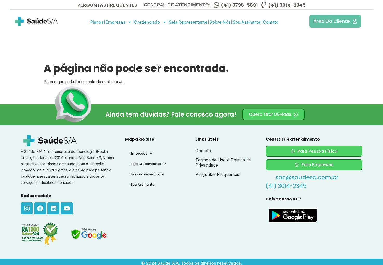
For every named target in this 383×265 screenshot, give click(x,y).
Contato (270, 22)
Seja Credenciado (148, 164)
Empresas (119, 22)
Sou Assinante (247, 22)
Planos (96, 22)
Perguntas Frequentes (217, 174)
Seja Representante (188, 22)
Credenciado (150, 22)
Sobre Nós (220, 22)
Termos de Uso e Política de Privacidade (223, 162)
